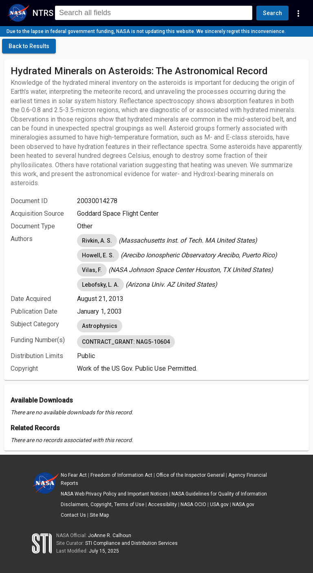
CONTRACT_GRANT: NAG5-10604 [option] (126, 341)
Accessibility (162, 504)
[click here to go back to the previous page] (29, 46)
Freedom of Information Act (121, 475)
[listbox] (189, 240)
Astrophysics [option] (99, 325)
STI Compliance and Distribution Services (131, 543)
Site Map (99, 515)
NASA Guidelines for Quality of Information (219, 494)
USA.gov (219, 504)
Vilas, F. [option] (92, 270)
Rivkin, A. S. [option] (97, 240)
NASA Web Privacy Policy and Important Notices (114, 494)
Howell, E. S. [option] (98, 255)
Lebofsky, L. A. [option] (100, 284)
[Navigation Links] (298, 13)
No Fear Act (74, 475)
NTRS (43, 13)
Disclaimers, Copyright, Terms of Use (102, 504)
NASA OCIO (193, 504)
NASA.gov (243, 504)
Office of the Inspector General (190, 475)
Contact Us (73, 515)
